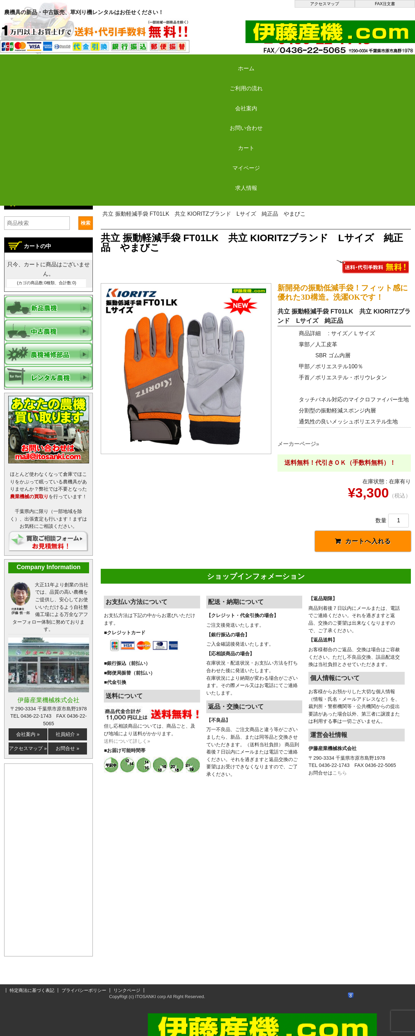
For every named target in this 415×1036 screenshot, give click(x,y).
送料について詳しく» (127, 720)
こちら (339, 752)
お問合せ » (67, 748)
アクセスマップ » (28, 748)
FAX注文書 (385, 3)
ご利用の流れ (92, 62)
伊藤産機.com (119, 201)
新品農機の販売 (165, 201)
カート (279, 62)
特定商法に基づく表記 (32, 990)
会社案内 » (28, 734)
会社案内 (155, 62)
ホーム (31, 62)
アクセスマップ (324, 3)
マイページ (341, 62)
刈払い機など (211, 201)
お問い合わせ (216, 62)
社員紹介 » (67, 734)
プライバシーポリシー (84, 990)
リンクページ (126, 990)
